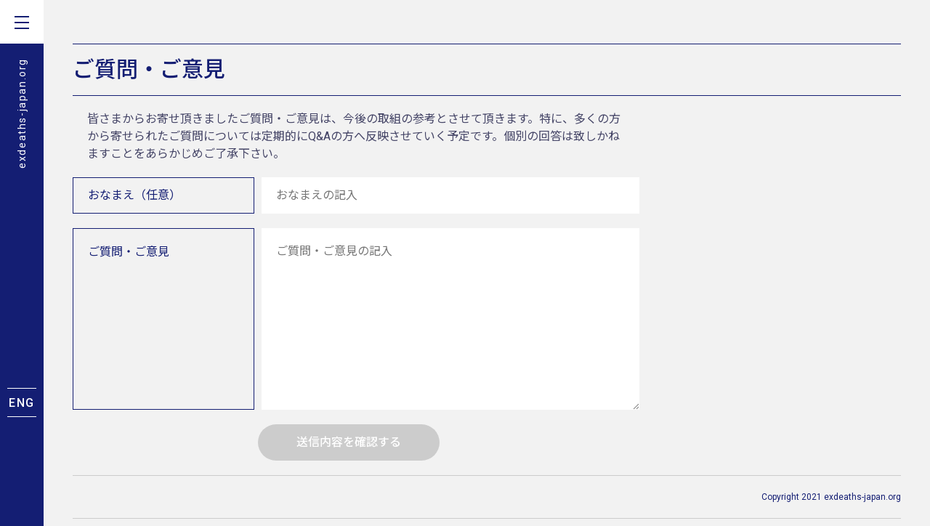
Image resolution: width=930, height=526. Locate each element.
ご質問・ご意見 (128, 252)
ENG (22, 403)
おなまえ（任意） (134, 195)
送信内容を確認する (348, 442)
